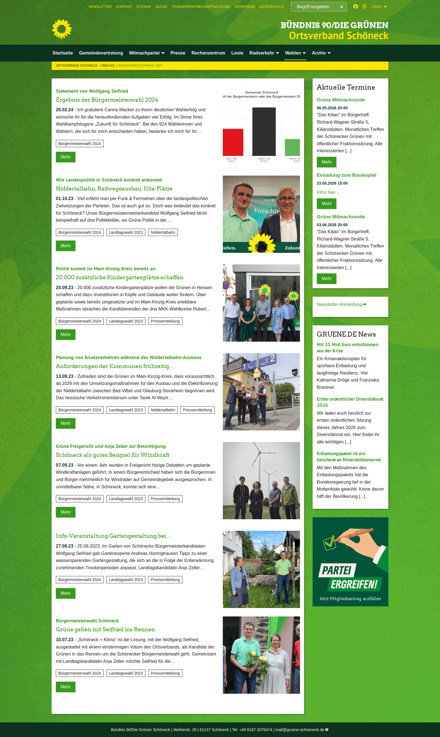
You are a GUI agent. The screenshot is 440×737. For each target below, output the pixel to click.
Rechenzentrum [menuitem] (208, 53)
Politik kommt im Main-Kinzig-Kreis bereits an (110, 268)
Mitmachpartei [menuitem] (144, 53)
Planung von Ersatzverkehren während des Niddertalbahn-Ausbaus (136, 357)
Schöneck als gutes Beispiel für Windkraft (125, 454)
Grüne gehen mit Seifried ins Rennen (117, 629)
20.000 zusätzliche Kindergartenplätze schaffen (134, 277)
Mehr (66, 157)
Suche (162, 7)
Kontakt (124, 7)
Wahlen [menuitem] (293, 53)
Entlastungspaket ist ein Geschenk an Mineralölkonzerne (343, 459)
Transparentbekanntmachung (201, 7)
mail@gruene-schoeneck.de (299, 729)
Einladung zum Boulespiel (348, 175)
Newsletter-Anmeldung (339, 304)
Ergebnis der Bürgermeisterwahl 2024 (118, 99)
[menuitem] (100, 6)
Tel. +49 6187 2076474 (252, 729)
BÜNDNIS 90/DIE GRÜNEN (306, 23)
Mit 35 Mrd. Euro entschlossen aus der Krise (349, 347)
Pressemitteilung (165, 321)
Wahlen (109, 65)
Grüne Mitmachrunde (342, 100)
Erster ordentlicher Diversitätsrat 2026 (338, 402)
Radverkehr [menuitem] (261, 53)
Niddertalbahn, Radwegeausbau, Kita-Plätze (127, 188)
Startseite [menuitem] (62, 53)
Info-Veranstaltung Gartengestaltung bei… (126, 535)
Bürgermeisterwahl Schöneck (91, 620)
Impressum (245, 7)
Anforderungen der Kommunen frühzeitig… (129, 366)
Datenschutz (271, 7)
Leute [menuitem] (237, 53)
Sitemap (143, 7)
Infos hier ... (328, 192)
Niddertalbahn (163, 232)
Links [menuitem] (377, 7)
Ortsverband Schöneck (77, 65)
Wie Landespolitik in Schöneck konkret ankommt (114, 179)
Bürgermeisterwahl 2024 (140, 65)
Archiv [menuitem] (319, 53)
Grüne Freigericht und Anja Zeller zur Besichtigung (116, 446)
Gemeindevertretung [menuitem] (101, 53)
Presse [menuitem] (178, 53)
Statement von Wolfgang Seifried (95, 90)
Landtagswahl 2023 (126, 232)
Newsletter (100, 7)
